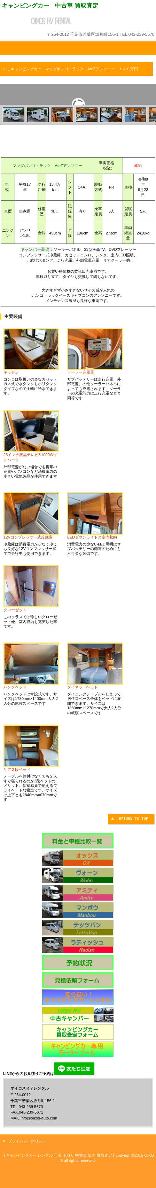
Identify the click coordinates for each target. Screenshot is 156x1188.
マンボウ (78, 910)
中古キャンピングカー (78, 1014)
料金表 (78, 840)
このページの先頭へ (132, 820)
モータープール (78, 1049)
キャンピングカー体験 (78, 997)
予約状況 (78, 962)
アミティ (78, 893)
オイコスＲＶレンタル (78, 21)
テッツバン (78, 927)
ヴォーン (78, 875)
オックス (78, 858)
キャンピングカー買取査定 (78, 1032)
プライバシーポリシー (27, 1141)
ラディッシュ (78, 945)
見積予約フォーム (78, 980)
